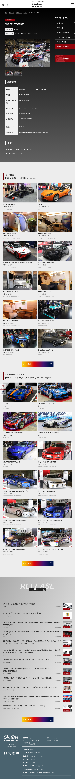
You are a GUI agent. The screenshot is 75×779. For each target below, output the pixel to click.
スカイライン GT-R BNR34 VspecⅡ (50, 521)
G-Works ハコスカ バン (46, 350)
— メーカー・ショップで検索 (31, 744)
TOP (6, 13)
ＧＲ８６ (6, 405)
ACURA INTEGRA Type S (11, 463)
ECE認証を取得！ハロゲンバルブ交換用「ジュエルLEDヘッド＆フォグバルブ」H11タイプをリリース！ (32, 635)
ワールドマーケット (8, 692)
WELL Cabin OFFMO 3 (45, 292)
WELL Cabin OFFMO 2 (45, 233)
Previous (8, 54)
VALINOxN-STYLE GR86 (46, 405)
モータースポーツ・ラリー (14, 153)
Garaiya (40, 204)
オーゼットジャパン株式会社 (11, 711)
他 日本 (25, 13)
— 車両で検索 (26, 745)
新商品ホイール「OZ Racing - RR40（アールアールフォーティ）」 (25, 708)
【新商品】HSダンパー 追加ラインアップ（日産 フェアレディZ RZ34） (27, 662)
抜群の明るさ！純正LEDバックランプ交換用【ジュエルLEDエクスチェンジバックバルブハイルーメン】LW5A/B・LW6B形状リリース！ (32, 645)
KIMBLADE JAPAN (8, 704)
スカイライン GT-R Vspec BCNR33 (14, 521)
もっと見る (29, 365)
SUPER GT (9, 149)
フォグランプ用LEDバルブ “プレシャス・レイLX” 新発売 (22, 616)
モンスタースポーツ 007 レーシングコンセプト (19, 262)
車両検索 (11, 13)
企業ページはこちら (41, 89)
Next (46, 54)
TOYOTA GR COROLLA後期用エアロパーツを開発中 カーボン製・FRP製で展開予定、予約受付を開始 (32, 626)
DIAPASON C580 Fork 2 (11, 350)
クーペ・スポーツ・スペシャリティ (26, 34)
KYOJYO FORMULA (9, 204)
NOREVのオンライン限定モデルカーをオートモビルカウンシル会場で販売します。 (30, 689)
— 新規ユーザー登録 (52, 744)
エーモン (5, 657)
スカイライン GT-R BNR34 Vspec (14, 550)
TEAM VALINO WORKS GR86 (13, 434)
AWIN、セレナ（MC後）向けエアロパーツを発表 (19, 606)
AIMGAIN (5, 630)
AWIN (4, 609)
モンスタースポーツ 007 (46, 262)
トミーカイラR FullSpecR (46, 492)
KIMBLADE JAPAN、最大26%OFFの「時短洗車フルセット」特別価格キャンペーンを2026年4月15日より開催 (31, 700)
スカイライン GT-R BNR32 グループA (15, 492)
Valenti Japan (7, 639)
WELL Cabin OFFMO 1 (10, 233)
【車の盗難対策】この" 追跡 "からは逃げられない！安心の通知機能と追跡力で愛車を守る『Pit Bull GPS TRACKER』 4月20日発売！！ (31, 654)
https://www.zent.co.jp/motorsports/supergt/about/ (33, 132)
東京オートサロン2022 (23, 149)
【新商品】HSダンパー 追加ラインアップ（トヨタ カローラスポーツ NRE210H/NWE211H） (26, 672)
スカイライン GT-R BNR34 (47, 463)
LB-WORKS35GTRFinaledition (48, 434)
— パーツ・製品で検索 (29, 747)
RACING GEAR (7, 664)
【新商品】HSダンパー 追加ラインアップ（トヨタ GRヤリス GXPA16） (27, 680)
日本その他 (19, 13)
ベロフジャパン (7, 618)
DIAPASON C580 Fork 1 (46, 321)
